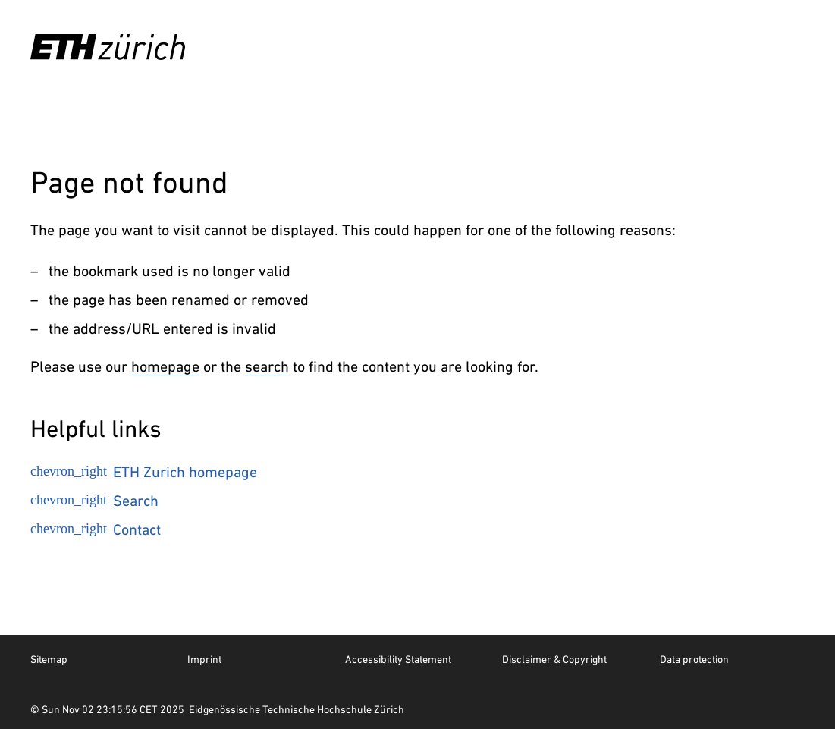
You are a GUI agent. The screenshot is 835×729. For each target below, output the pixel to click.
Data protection (694, 659)
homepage (165, 366)
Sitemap (48, 659)
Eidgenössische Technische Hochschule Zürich (296, 709)
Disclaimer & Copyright (554, 659)
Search (94, 500)
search (267, 366)
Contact (95, 529)
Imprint (204, 659)
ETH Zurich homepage (143, 471)
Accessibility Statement (398, 659)
